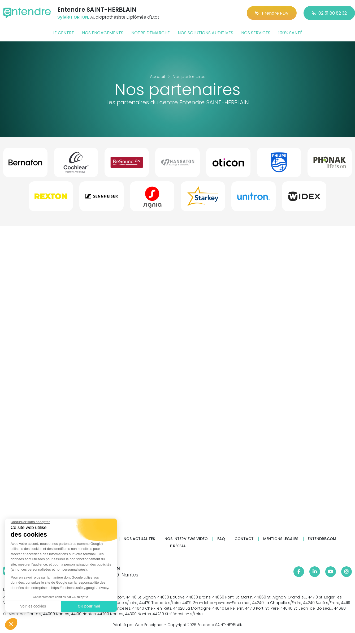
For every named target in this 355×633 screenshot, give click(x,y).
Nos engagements (102, 33)
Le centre (63, 33)
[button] (11, 624)
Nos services (255, 33)
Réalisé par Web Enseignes (138, 624)
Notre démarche (150, 33)
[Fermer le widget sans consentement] (29, 522)
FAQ (221, 539)
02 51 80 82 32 (329, 13)
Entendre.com (322, 539)
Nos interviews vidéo (186, 539)
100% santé (290, 33)
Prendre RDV (272, 13)
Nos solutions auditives (205, 33)
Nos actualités (139, 539)
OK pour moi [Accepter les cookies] (88, 606)
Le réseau (177, 546)
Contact (244, 539)
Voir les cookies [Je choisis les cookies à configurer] (32, 606)
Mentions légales (280, 539)
